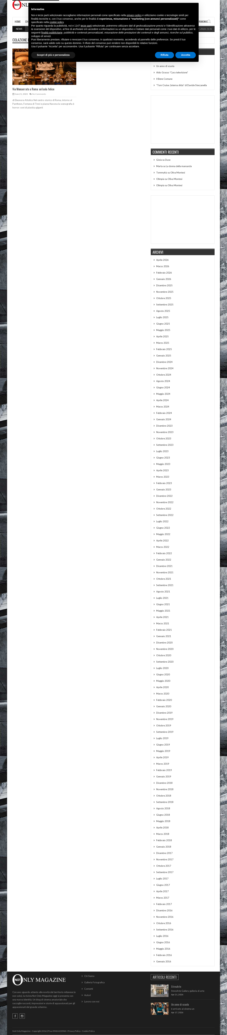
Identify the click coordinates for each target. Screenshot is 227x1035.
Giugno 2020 (163, 674)
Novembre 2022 (164, 502)
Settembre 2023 (164, 444)
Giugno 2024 (163, 387)
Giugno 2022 (163, 527)
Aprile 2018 (162, 827)
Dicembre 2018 (164, 782)
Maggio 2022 (163, 534)
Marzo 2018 (162, 833)
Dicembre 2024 (164, 362)
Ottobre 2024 (163, 374)
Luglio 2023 (162, 451)
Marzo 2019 (162, 763)
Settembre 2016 (164, 929)
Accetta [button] (185, 55)
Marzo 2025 (162, 342)
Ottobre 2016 (163, 923)
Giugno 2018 (163, 814)
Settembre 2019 (164, 731)
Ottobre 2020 (163, 655)
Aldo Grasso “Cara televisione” (172, 72)
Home (18, 21)
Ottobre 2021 (163, 578)
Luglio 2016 (162, 936)
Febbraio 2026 (164, 272)
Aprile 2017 (162, 891)
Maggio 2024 (163, 393)
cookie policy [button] (57, 22)
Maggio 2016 (163, 948)
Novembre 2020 (164, 649)
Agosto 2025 (163, 311)
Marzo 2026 (162, 266)
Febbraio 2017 (164, 904)
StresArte (176, 986)
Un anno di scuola (165, 66)
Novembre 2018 (164, 789)
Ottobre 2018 (163, 795)
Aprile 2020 (162, 687)
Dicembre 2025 (164, 285)
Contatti (88, 988)
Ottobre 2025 (163, 298)
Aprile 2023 (162, 470)
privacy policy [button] (134, 15)
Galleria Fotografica (94, 982)
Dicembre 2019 (164, 712)
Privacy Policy (74, 1031)
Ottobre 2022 (163, 508)
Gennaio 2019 (163, 776)
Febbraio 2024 (164, 413)
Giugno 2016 (163, 942)
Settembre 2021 (164, 585)
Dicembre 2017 (164, 853)
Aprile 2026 (162, 259)
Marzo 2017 (162, 897)
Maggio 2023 (163, 464)
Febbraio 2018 (164, 840)
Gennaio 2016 (163, 961)
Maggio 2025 (163, 330)
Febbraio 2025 (164, 349)
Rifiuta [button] (164, 55)
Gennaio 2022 (163, 559)
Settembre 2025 (164, 304)
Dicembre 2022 (164, 495)
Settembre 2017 (164, 872)
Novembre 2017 (164, 859)
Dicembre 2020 (164, 642)
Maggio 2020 (163, 680)
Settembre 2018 (164, 802)
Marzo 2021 (162, 623)
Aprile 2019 (162, 757)
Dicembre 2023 (164, 425)
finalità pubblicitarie (51, 32)
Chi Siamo (89, 976)
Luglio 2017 (162, 878)
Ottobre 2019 (163, 725)
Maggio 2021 (163, 610)
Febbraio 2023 (164, 483)
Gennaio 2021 (163, 636)
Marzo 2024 (162, 406)
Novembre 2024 (164, 368)
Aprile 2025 (162, 336)
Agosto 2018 (163, 808)
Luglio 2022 (162, 521)
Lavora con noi (91, 1001)
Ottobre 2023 (163, 438)
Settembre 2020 (164, 661)
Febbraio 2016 (164, 955)
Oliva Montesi (177, 172)
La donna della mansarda (179, 166)
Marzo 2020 (162, 693)
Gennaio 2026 (163, 279)
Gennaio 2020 (163, 706)
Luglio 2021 (162, 598)
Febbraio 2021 (164, 629)
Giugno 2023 (163, 457)
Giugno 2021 (163, 604)
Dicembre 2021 (164, 566)
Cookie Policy (88, 1031)
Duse (167, 159)
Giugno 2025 (163, 323)
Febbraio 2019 (164, 770)
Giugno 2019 (163, 744)
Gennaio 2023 (163, 489)
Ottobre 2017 (163, 865)
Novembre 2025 (164, 291)
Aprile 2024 (162, 400)
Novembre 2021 (164, 572)
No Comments (39, 94)
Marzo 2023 (162, 476)
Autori (87, 995)
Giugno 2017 (163, 885)
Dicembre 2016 (164, 910)
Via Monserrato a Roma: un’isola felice (33, 89)
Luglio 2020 (162, 668)
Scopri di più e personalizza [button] (53, 55)
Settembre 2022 (164, 515)
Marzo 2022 (162, 546)
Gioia (159, 159)
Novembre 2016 (164, 916)
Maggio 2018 (163, 821)
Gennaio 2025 (163, 355)
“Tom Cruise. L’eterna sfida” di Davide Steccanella (181, 85)
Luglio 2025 (162, 317)
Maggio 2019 (163, 751)
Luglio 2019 (162, 738)
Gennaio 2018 (163, 846)
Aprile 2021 (162, 617)
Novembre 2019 (164, 719)
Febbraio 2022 (164, 553)
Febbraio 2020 (164, 700)
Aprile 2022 (162, 540)
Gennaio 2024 (163, 419)
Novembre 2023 (164, 432)
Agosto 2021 (163, 591)
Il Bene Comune (164, 78)
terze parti (86, 25)
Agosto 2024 (163, 381)
